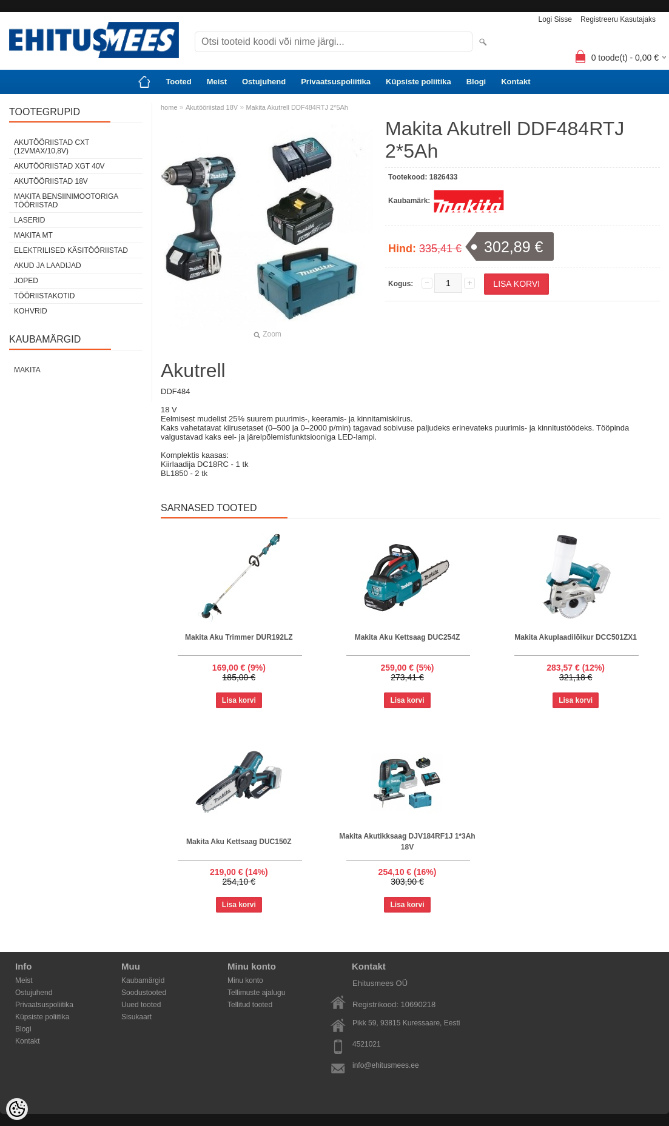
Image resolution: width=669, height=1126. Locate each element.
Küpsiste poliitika (418, 81)
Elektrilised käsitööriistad (71, 250)
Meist (217, 81)
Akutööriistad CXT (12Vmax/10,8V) (51, 146)
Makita (27, 370)
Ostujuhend (264, 81)
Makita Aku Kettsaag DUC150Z (239, 841)
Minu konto (245, 980)
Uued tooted (141, 1004)
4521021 (366, 1044)
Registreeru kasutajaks (618, 19)
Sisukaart (136, 1017)
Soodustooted (143, 992)
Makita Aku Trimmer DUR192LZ (239, 637)
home (169, 107)
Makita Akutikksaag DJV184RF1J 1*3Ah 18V (407, 841)
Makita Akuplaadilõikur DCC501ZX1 (575, 637)
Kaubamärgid (142, 980)
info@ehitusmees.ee (385, 1065)
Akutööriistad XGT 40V (59, 166)
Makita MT (33, 235)
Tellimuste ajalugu (256, 992)
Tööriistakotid (44, 296)
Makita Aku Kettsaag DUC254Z (407, 637)
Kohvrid (30, 311)
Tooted (178, 81)
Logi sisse (555, 19)
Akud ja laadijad (47, 265)
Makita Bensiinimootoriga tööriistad (66, 200)
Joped (26, 280)
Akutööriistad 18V (51, 181)
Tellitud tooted (249, 1004)
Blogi (476, 81)
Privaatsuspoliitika (336, 81)
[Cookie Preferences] (17, 1109)
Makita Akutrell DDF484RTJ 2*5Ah (297, 107)
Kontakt (515, 81)
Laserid (29, 220)
